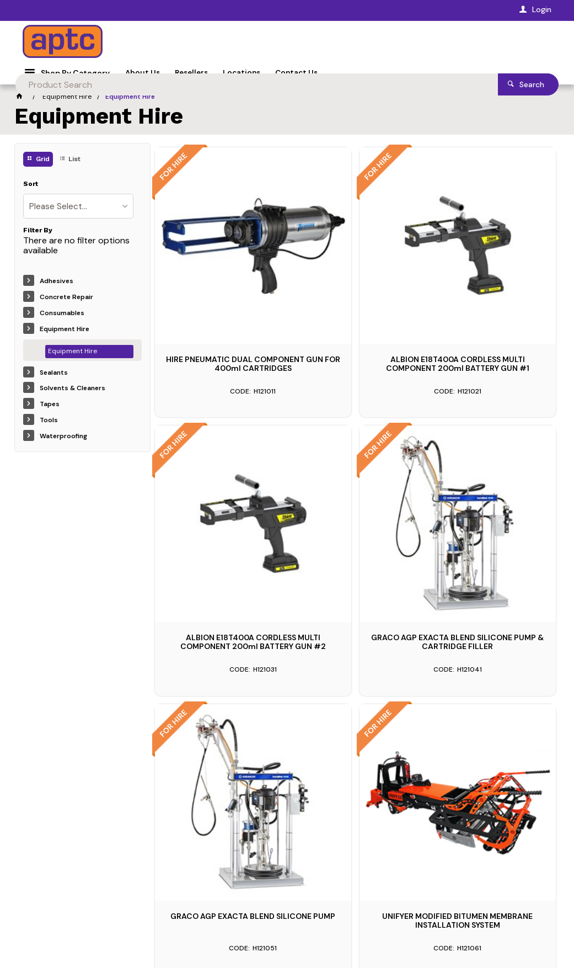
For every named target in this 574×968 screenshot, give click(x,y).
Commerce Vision (144, 929)
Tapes (50, 410)
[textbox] (270, 44)
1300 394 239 (202, 739)
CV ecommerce (79, 929)
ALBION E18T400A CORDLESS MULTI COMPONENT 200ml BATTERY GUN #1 (355, 312)
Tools (49, 426)
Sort (30, 190)
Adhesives (56, 287)
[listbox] (78, 212)
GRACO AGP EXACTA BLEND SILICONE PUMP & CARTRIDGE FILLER (218, 531)
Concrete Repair (66, 303)
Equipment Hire (64, 335)
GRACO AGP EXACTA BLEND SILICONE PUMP (355, 527)
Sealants (54, 378)
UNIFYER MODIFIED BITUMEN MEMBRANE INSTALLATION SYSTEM (491, 531)
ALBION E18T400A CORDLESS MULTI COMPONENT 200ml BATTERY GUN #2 (491, 312)
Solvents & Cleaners (72, 394)
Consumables (62, 319)
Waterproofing (63, 442)
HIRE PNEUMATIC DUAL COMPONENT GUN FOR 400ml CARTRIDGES (219, 312)
